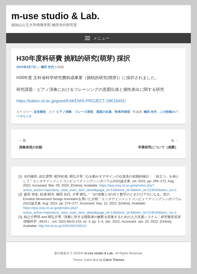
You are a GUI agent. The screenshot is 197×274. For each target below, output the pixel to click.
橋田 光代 (47, 67)
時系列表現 (122, 112)
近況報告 (40, 112)
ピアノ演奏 (64, 112)
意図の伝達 (104, 112)
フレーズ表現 (84, 112)
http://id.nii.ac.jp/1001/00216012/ (62, 226)
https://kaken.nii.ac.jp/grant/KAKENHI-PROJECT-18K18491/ (71, 101)
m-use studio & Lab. (55, 16)
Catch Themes (113, 260)
